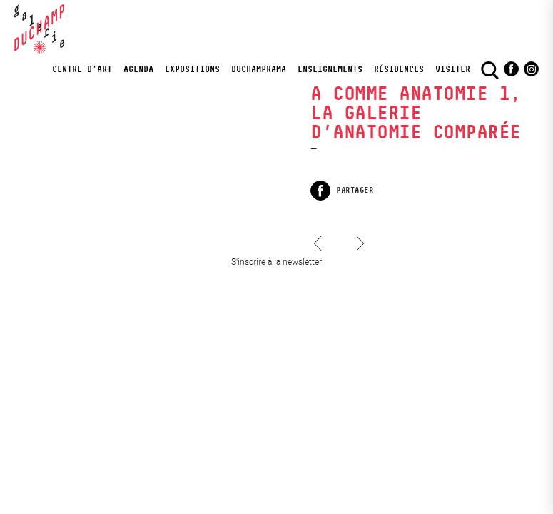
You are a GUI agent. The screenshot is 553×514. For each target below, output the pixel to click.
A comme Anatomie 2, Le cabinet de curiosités (360, 232)
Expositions (192, 69)
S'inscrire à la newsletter (276, 262)
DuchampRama (258, 69)
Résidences (399, 69)
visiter (452, 69)
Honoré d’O (321, 257)
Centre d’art (82, 69)
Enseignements (330, 69)
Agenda (138, 69)
